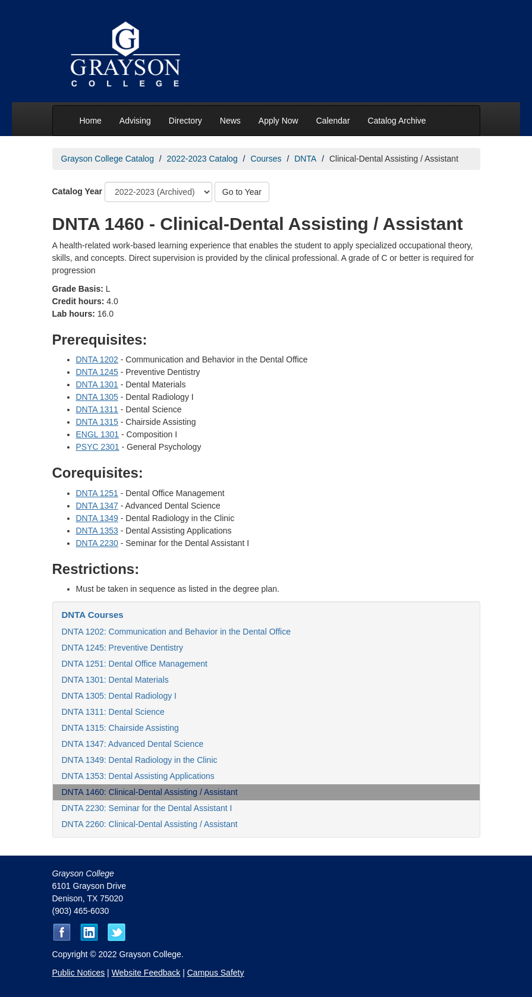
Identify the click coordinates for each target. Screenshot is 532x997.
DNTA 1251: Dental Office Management (134, 663)
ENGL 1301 (97, 434)
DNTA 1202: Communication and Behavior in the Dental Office (176, 631)
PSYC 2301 (97, 447)
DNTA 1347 (97, 505)
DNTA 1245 (97, 372)
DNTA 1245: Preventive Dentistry (122, 647)
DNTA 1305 (97, 397)
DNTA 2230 (97, 543)
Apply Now (278, 120)
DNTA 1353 (97, 530)
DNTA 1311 (97, 409)
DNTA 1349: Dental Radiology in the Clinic (140, 760)
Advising (135, 120)
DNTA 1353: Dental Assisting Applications (138, 776)
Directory (185, 120)
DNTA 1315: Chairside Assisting (120, 728)
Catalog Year (77, 191)
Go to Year (242, 192)
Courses (265, 158)
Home (91, 120)
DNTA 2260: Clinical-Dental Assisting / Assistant (150, 824)
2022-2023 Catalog (202, 158)
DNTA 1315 (97, 422)
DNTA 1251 (97, 493)
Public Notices (78, 972)
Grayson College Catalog (107, 158)
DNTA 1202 (97, 359)
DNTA (305, 158)
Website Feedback (146, 972)
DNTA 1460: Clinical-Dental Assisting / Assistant (150, 792)
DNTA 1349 (97, 518)
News (230, 120)
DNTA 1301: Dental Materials (115, 679)
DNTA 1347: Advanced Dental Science (133, 744)
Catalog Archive (397, 120)
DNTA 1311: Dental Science (113, 712)
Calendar (333, 120)
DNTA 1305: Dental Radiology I (119, 696)
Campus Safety (215, 972)
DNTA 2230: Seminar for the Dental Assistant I (147, 808)
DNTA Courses (93, 615)
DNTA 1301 (97, 384)
